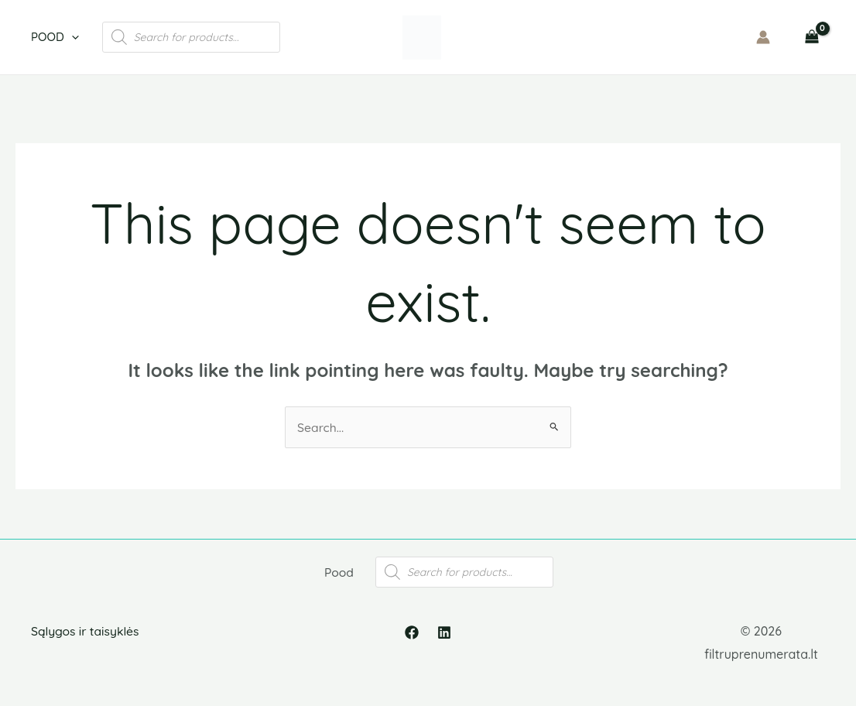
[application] (71, 37)
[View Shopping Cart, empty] (811, 37)
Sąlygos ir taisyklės (86, 639)
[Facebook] (412, 641)
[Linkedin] (444, 641)
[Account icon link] (763, 37)
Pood (55, 37)
